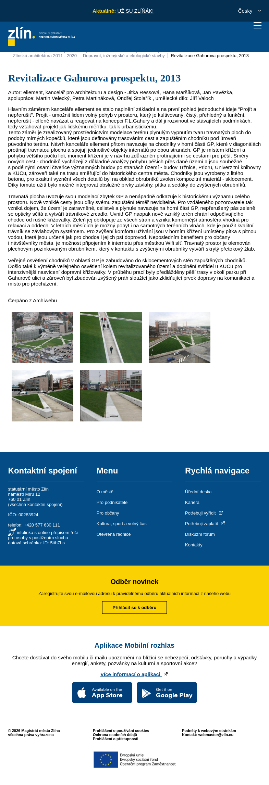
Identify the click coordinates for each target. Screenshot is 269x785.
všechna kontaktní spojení (35, 504)
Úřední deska (198, 491)
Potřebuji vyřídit (204, 513)
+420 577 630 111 (42, 525)
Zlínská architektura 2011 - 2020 (45, 55)
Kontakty (194, 544)
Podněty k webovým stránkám (209, 731)
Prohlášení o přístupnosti (115, 739)
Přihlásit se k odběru (135, 607)
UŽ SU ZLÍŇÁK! (135, 11)
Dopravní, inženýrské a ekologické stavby (124, 55)
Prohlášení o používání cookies (121, 731)
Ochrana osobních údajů (115, 735)
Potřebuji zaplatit (205, 523)
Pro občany (108, 513)
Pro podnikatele (112, 502)
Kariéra (192, 502)
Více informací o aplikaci (134, 674)
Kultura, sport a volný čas (122, 523)
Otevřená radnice (114, 534)
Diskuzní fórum (200, 534)
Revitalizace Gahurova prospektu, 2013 (210, 55)
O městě (105, 491)
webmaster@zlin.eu (215, 735)
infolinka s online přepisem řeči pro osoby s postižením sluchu (43, 535)
